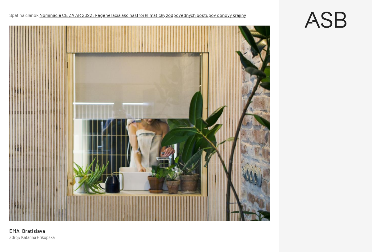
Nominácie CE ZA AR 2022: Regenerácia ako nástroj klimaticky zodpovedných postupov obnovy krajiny (142, 15)
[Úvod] (325, 20)
